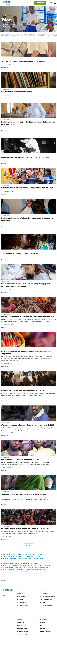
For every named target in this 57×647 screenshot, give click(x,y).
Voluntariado (20, 613)
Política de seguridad (27, 641)
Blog (41, 616)
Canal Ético (38, 641)
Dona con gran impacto (23, 602)
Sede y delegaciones (46, 599)
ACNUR (3, 580)
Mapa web (45, 641)
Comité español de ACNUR (47, 596)
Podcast (42, 619)
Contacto (43, 602)
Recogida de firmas (22, 619)
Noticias (42, 613)
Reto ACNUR (20, 599)
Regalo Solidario (21, 616)
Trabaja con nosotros (46, 605)
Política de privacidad (14, 641)
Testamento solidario (22, 622)
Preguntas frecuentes (28, 644)
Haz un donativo (21, 596)
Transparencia (44, 593)
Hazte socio (20, 593)
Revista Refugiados (45, 622)
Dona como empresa (22, 605)
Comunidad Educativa (22, 625)
